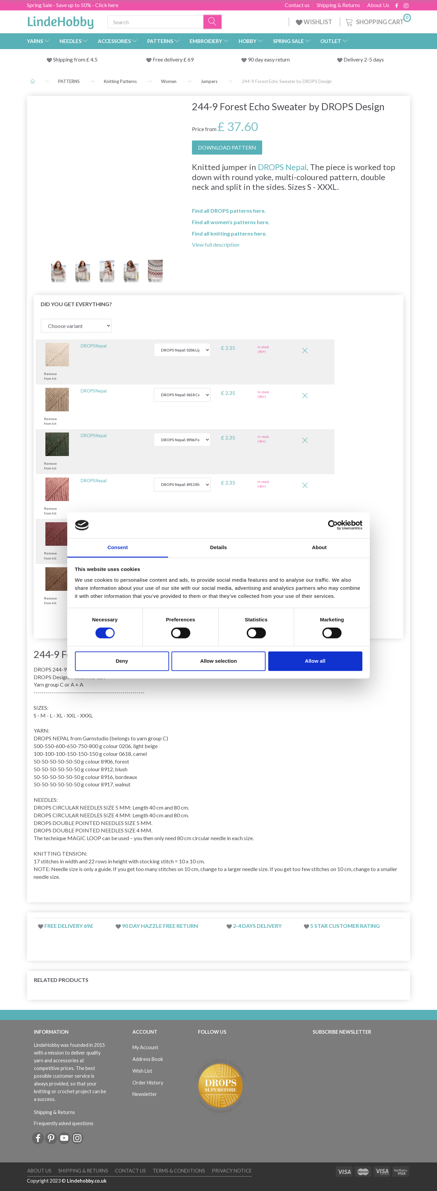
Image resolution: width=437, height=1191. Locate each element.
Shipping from (69, 59)
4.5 (93, 59)
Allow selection (218, 661)
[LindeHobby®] (60, 20)
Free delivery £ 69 (173, 59)
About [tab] (319, 547)
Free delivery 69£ (68, 925)
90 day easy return (269, 59)
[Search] (212, 22)
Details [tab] (218, 547)
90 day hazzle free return (160, 925)
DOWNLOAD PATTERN (227, 147)
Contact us (297, 5)
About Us (378, 5)
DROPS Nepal (282, 167)
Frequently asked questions (63, 1123)
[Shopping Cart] (377, 21)
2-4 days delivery (257, 925)
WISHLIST (314, 22)
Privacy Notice (232, 1171)
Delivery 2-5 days (364, 59)
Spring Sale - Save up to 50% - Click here (72, 5)
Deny (122, 661)
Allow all (315, 661)
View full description (215, 244)
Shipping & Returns (338, 5)
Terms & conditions (179, 1171)
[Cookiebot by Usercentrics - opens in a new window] (333, 525)
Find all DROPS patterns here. (229, 210)
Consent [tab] (118, 547)
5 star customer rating (345, 925)
